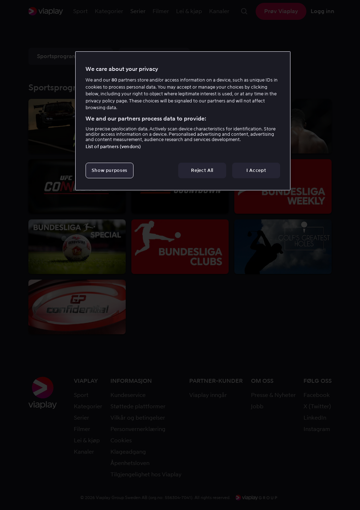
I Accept (256, 170)
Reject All (202, 170)
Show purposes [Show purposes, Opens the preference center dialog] (109, 170)
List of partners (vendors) (113, 146)
